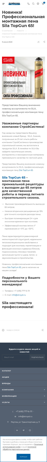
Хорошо (23, 457)
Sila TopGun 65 (26, 170)
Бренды (6, 383)
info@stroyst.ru (19, 295)
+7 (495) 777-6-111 (24, 412)
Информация (9, 396)
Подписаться (37, 357)
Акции (5, 377)
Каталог (6, 371)
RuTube (30, 430)
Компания (8, 390)
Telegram (23, 430)
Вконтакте (17, 430)
